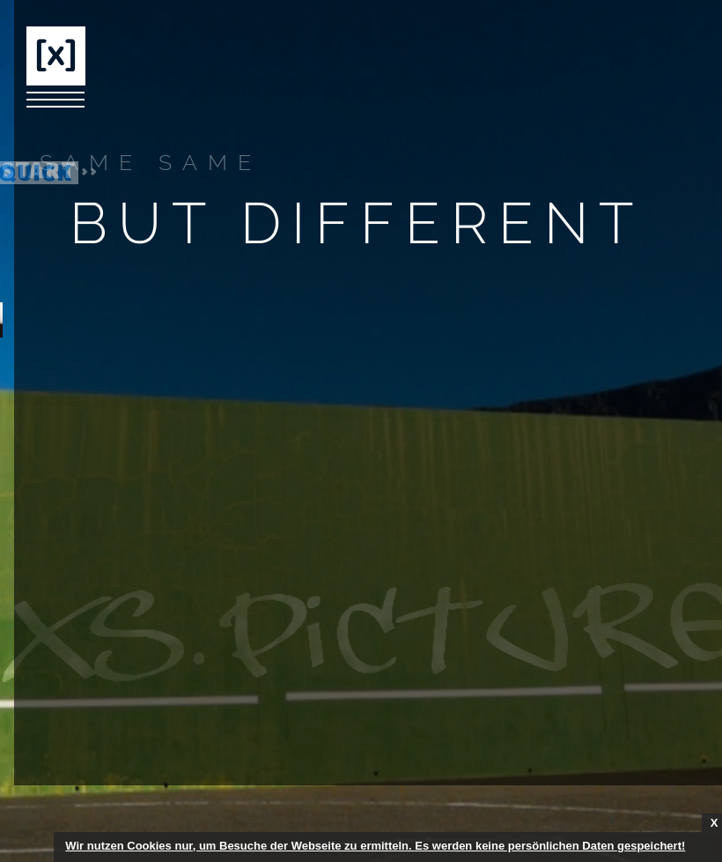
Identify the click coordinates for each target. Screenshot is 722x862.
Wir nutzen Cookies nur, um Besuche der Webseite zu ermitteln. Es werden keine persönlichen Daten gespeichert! (375, 845)
